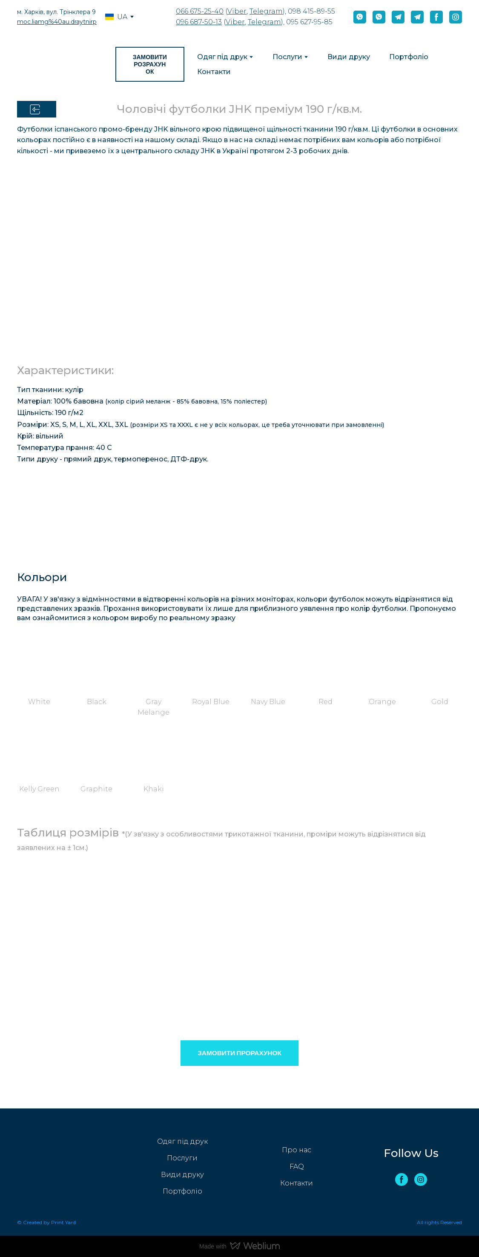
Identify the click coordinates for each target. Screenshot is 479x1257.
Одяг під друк (222, 57)
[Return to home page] (60, 64)
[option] (116, 17)
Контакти (214, 72)
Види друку (348, 57)
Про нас (296, 1150)
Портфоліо (408, 57)
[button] (359, 17)
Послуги (287, 57)
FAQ (297, 1167)
